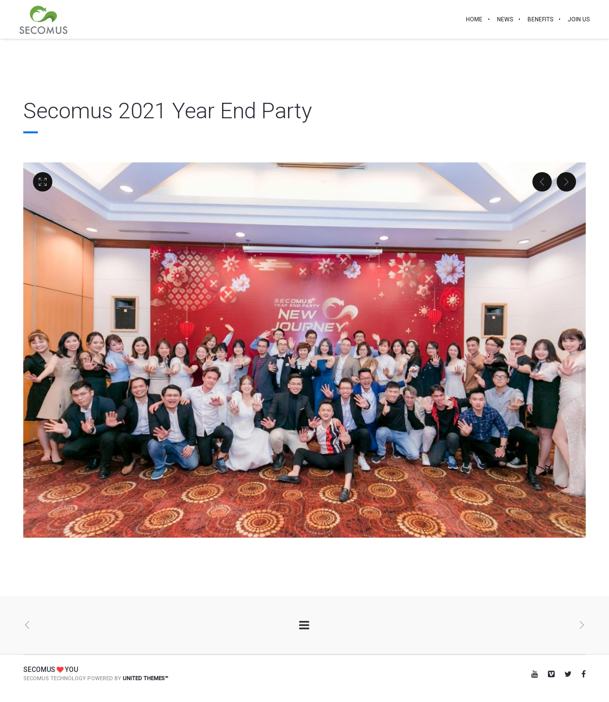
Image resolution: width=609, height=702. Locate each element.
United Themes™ (145, 678)
